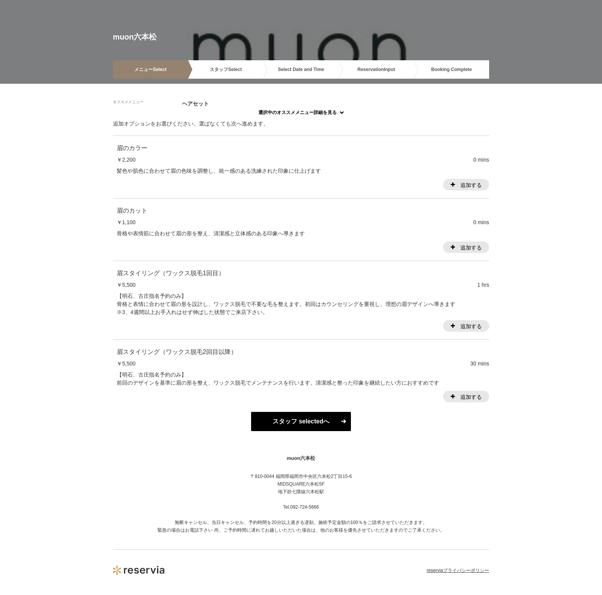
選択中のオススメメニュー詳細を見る (297, 112)
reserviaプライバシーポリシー (458, 570)
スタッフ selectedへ (301, 421)
